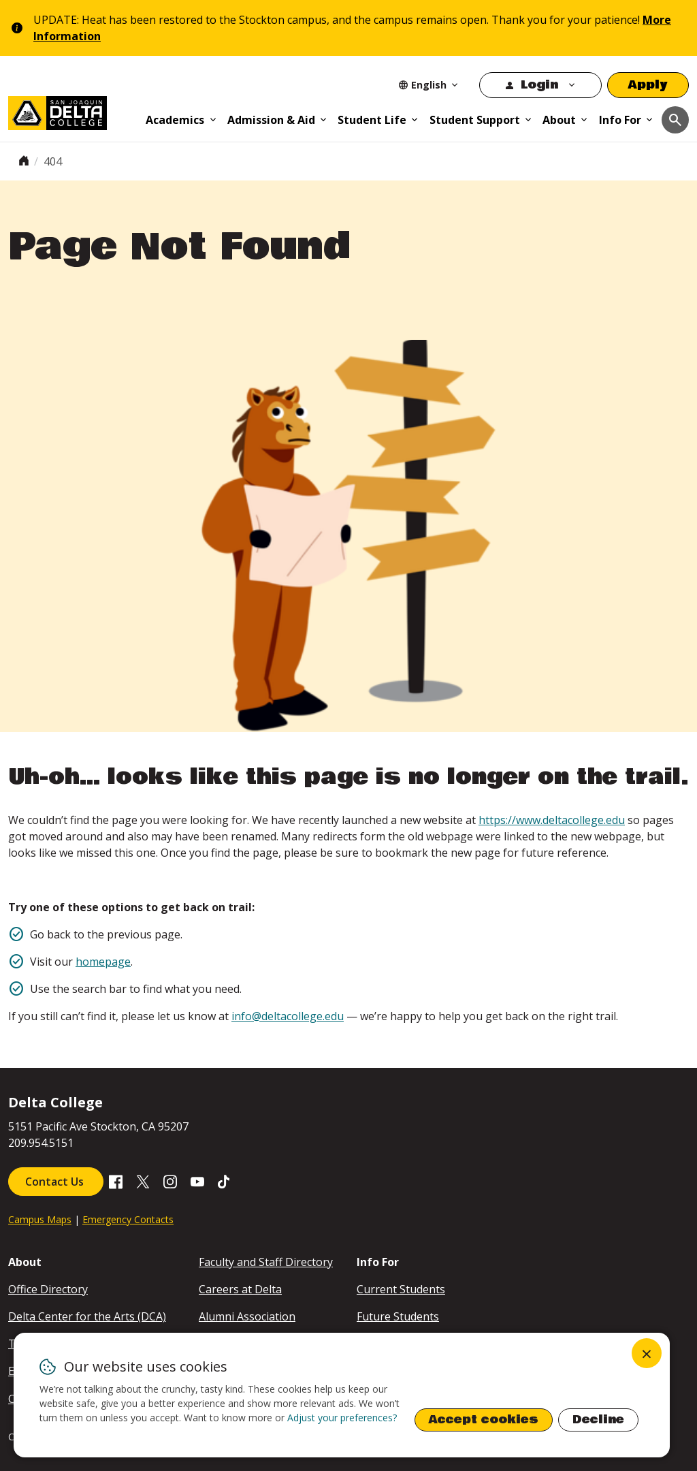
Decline (598, 1419)
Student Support (474, 119)
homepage (103, 961)
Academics (175, 119)
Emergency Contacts (128, 1219)
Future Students (398, 1316)
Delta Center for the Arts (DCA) (87, 1316)
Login (539, 84)
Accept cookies (483, 1419)
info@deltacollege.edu (287, 1016)
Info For (620, 119)
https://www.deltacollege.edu (552, 819)
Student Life (372, 119)
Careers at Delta (240, 1289)
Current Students (401, 1289)
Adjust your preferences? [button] (342, 1417)
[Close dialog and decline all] (647, 1353)
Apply (648, 84)
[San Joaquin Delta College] (71, 110)
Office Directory (48, 1289)
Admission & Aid (271, 119)
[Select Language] (428, 84)
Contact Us (55, 1181)
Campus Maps (39, 1219)
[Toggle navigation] (675, 119)
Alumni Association (247, 1316)
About (559, 119)
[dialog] (342, 1395)
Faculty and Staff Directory (266, 1261)
